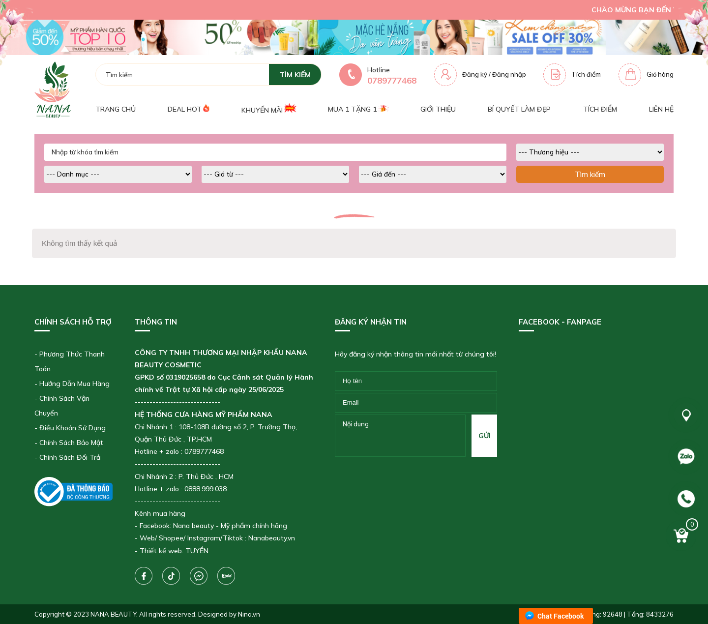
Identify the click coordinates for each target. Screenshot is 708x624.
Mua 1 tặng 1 (358, 109)
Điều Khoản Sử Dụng (72, 427)
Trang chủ (115, 109)
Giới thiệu (438, 109)
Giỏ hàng (660, 74)
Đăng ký (474, 74)
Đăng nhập (509, 74)
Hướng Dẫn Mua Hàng (74, 383)
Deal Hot (188, 109)
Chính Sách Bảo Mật (71, 442)
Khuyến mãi (268, 109)
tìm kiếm (295, 74)
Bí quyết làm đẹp (519, 109)
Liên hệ (661, 109)
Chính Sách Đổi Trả (69, 457)
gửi (484, 435)
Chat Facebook (560, 616)
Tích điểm (586, 74)
